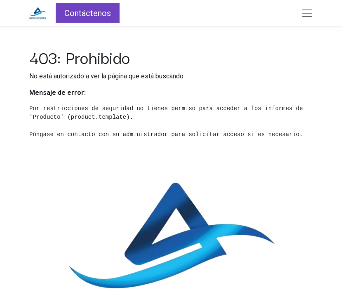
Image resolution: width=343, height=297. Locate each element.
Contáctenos (87, 13)
